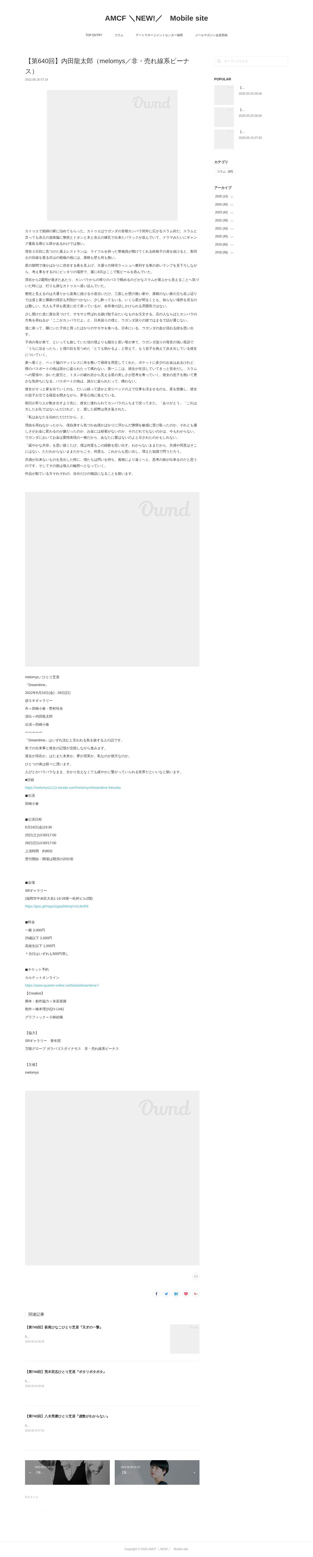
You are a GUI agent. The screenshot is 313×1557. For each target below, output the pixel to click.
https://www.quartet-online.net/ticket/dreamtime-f (62, 985)
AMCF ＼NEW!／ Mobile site (156, 18)
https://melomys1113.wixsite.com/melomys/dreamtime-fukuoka (73, 788)
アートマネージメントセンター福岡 (159, 35)
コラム (118, 35)
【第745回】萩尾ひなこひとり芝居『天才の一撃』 (64, 1327)
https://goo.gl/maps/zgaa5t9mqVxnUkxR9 (56, 906)
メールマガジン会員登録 (211, 35)
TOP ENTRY (93, 35)
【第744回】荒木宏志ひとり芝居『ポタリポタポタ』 (65, 1372)
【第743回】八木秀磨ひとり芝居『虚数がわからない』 (67, 1416)
